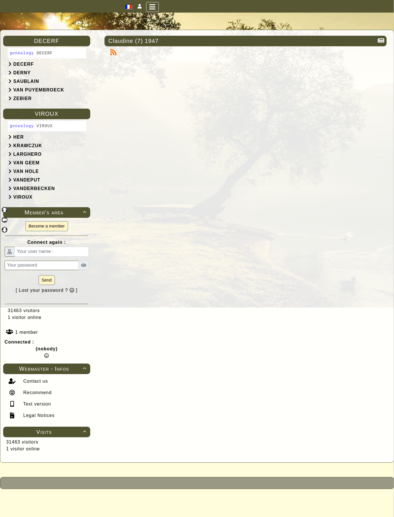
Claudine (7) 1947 (134, 41)
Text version (36, 404)
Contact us (35, 381)
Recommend (37, 392)
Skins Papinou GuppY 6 (173, 506)
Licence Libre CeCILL (223, 506)
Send (47, 280)
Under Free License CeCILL (232, 500)
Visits (62, 432)
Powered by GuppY (152, 500)
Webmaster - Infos (53, 369)
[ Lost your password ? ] (46, 290)
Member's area (56, 212)
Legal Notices (38, 415)
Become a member (47, 225)
